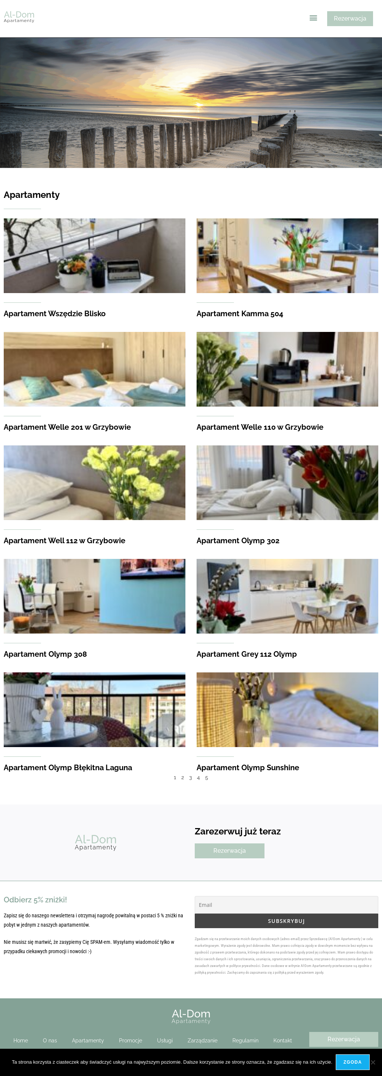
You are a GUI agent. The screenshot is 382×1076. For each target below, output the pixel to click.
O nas (50, 1041)
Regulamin (245, 1041)
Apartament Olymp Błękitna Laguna (68, 767)
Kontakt (282, 1041)
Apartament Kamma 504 (240, 313)
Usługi (165, 1041)
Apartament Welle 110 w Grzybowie (260, 427)
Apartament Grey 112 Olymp (247, 654)
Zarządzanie (202, 1041)
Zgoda (353, 1062)
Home (20, 1041)
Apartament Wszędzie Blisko (55, 313)
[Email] (286, 905)
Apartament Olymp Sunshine (248, 767)
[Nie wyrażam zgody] (372, 1062)
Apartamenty (88, 1041)
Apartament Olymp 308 (45, 654)
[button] (313, 17)
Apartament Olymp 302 (238, 540)
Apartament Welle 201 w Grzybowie (67, 427)
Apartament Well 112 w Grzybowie (64, 540)
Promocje (130, 1041)
